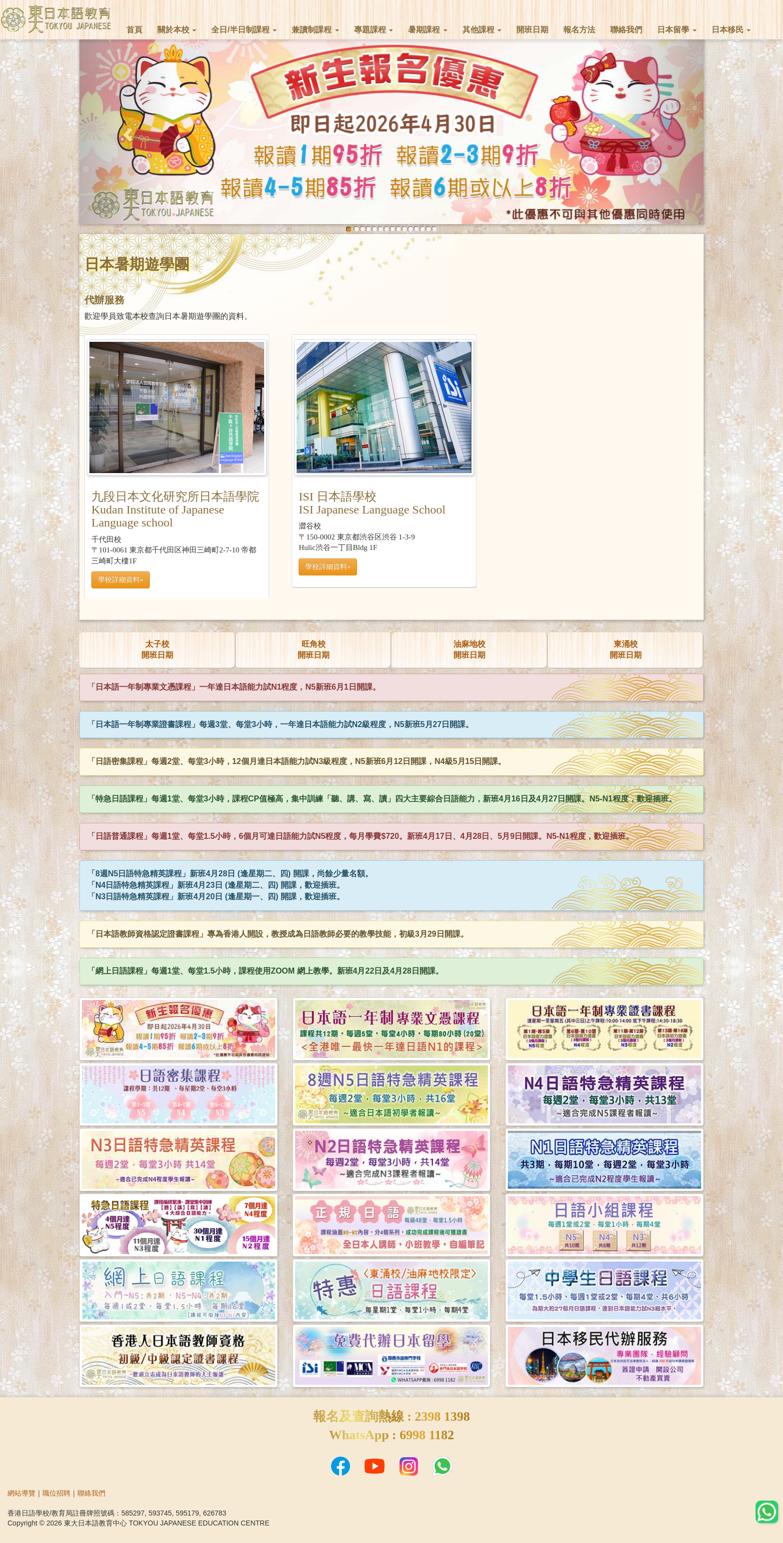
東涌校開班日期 (626, 650)
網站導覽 (21, 1493)
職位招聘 (56, 1493)
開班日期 (532, 29)
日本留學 (676, 29)
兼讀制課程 (315, 29)
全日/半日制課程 (244, 29)
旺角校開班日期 (314, 650)
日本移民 (731, 29)
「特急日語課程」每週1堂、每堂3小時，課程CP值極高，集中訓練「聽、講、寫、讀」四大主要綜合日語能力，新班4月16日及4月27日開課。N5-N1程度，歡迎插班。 (382, 798)
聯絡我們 (626, 29)
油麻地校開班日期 (469, 650)
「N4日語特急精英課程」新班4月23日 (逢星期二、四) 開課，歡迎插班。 (216, 885)
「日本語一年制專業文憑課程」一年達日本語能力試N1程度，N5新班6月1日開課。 (234, 687)
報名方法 (579, 29)
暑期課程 (427, 29)
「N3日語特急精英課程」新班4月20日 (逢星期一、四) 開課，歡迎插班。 (216, 896)
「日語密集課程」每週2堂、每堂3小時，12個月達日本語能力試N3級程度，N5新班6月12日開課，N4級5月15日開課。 (296, 761)
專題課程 (373, 29)
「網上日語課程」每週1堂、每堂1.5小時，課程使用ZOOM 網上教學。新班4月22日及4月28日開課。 (265, 971)
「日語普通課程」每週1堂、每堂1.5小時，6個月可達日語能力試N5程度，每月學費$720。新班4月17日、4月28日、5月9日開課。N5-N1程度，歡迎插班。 (360, 836)
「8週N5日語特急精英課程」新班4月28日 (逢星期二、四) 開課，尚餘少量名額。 (230, 873)
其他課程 (481, 29)
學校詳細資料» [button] (328, 566)
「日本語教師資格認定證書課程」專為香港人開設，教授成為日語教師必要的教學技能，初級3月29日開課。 (277, 934)
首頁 (134, 29)
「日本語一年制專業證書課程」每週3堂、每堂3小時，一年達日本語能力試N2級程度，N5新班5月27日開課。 (280, 724)
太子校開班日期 (157, 650)
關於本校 (176, 29)
